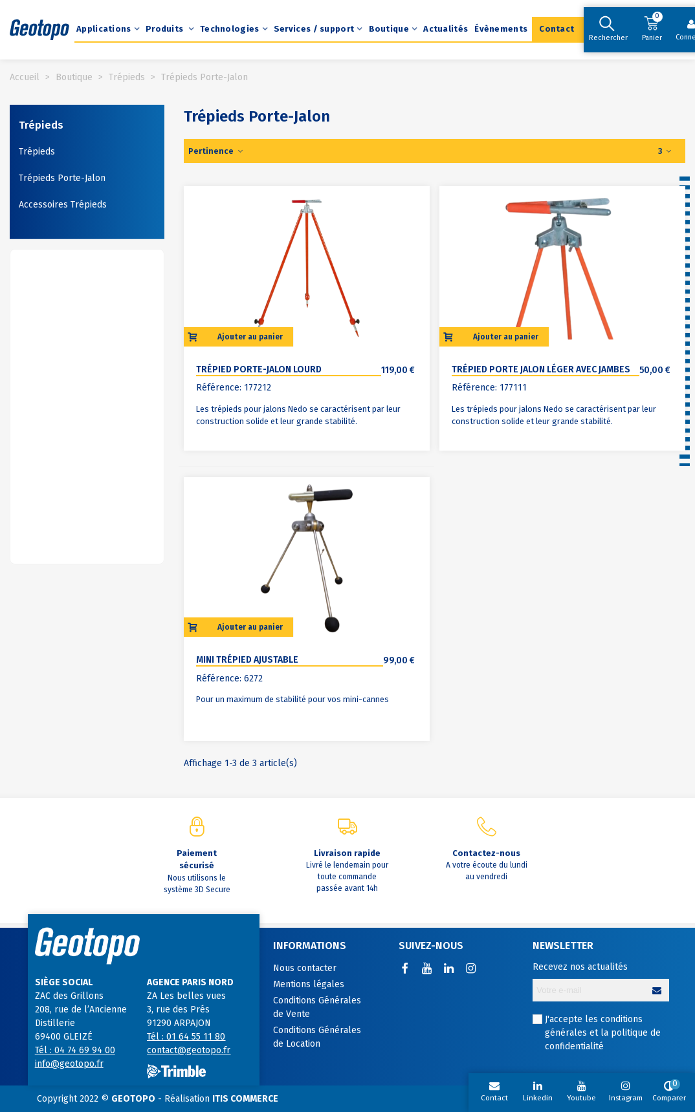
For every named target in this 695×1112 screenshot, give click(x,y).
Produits (166, 29)
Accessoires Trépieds (63, 204)
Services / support (314, 29)
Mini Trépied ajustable (247, 659)
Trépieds (41, 125)
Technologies (229, 29)
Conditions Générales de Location (317, 1037)
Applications (103, 29)
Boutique (389, 29)
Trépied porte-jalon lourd (259, 369)
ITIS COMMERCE (245, 1098)
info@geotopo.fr (69, 1063)
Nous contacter (304, 968)
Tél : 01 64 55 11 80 (186, 1036)
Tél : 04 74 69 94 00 (75, 1050)
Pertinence (216, 151)
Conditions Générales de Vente (317, 1007)
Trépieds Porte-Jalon (62, 178)
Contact (556, 29)
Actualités (445, 29)
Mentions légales (308, 984)
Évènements (500, 29)
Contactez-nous (486, 853)
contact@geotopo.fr (188, 1050)
